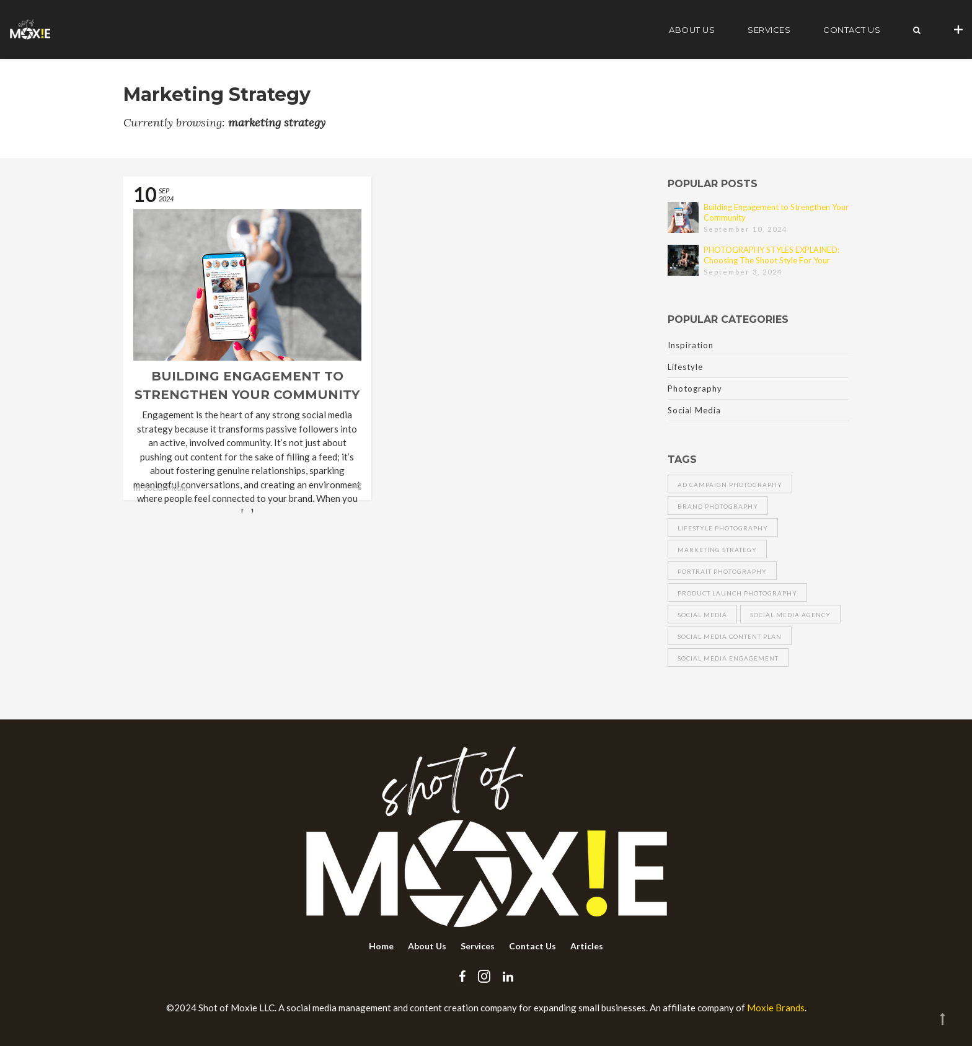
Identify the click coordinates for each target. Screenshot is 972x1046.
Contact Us (851, 30)
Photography (695, 388)
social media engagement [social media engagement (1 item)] (728, 658)
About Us (692, 30)
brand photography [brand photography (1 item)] (718, 506)
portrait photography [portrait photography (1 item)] (722, 571)
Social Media (166, 487)
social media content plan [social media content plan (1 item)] (730, 636)
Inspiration (691, 345)
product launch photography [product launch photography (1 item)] (737, 593)
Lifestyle (685, 367)
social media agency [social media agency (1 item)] (790, 614)
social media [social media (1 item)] (702, 614)
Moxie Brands (776, 1007)
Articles (586, 946)
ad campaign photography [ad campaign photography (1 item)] (730, 484)
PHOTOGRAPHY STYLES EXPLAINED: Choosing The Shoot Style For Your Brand (771, 255)
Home (381, 946)
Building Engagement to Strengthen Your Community (776, 212)
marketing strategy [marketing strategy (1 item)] (717, 549)
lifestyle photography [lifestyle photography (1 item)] (723, 528)
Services (769, 30)
